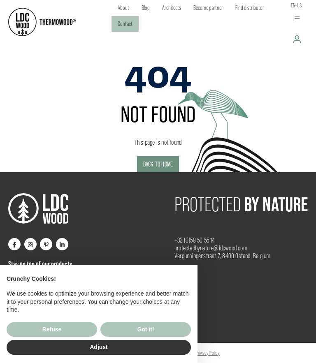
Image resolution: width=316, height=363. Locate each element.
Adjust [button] (99, 347)
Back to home (158, 164)
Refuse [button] (52, 329)
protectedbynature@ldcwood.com (210, 248)
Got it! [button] (145, 329)
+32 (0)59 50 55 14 (194, 240)
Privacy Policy (208, 353)
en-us (296, 5)
